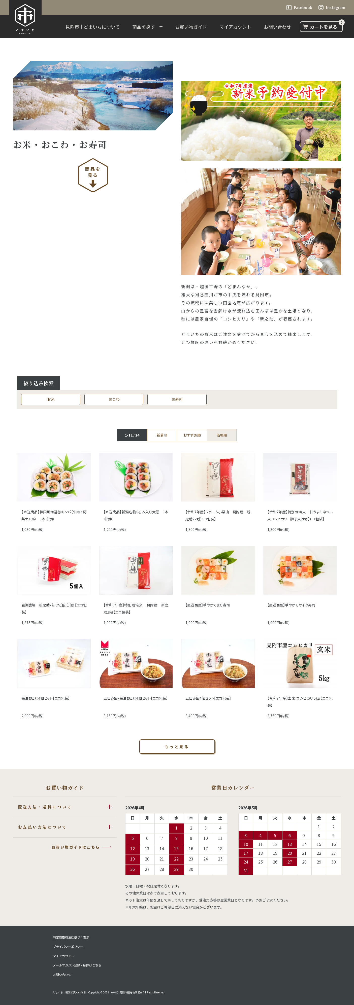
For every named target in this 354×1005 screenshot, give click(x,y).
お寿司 (177, 399)
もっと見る (177, 746)
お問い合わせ (277, 26)
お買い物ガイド (191, 26)
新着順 (162, 435)
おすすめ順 (192, 435)
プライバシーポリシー (68, 946)
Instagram (335, 7)
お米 (51, 399)
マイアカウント (235, 26)
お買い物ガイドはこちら (76, 847)
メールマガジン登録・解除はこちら (77, 965)
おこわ (114, 399)
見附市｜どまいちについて (93, 26)
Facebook (303, 7)
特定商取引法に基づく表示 (71, 937)
